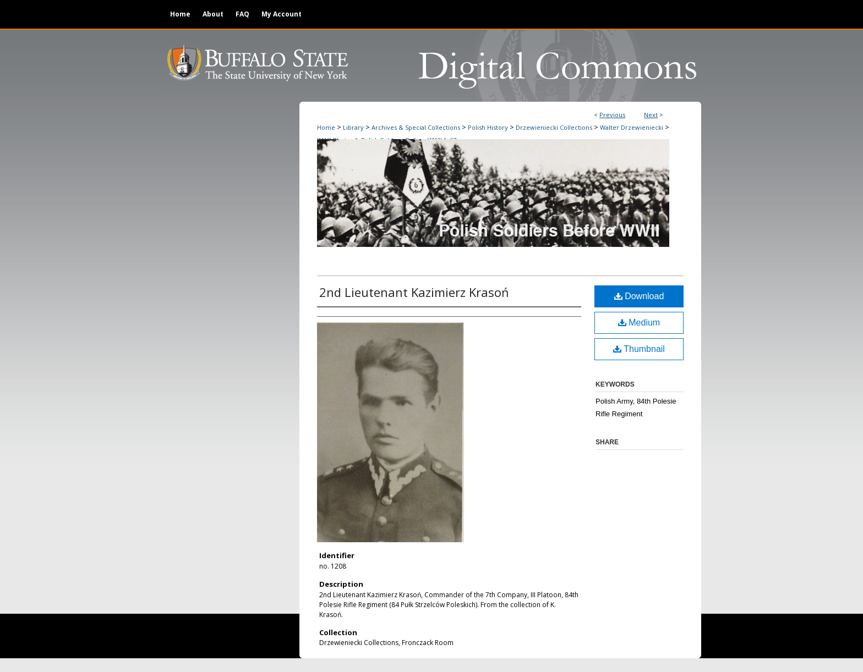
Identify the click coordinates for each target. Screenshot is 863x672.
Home (326, 127)
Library (353, 127)
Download (639, 296)
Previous (612, 115)
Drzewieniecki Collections (554, 127)
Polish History (488, 127)
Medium (639, 322)
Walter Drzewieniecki (631, 127)
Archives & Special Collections (416, 127)
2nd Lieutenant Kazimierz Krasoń (414, 292)
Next (651, 115)
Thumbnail (639, 349)
